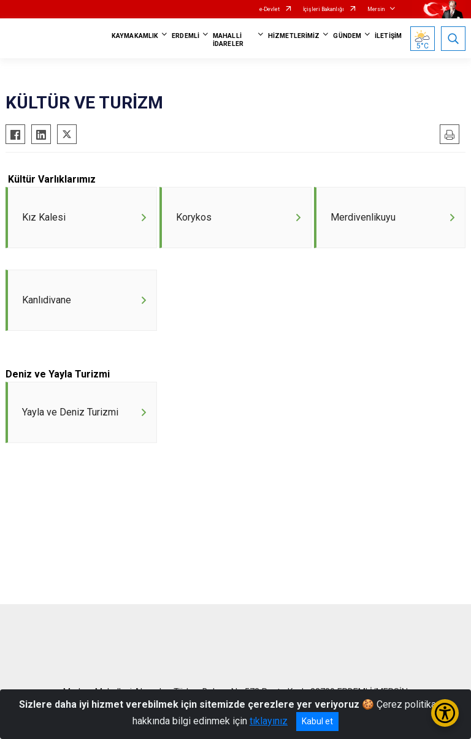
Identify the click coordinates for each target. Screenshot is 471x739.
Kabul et (317, 721)
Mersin (376, 9)
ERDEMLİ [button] (185, 36)
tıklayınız (269, 721)
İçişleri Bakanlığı (323, 9)
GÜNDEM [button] (347, 36)
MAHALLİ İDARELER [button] (228, 40)
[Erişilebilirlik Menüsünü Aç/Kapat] (445, 713)
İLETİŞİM (388, 36)
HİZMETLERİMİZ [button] (294, 36)
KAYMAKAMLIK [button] (135, 36)
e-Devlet (269, 9)
